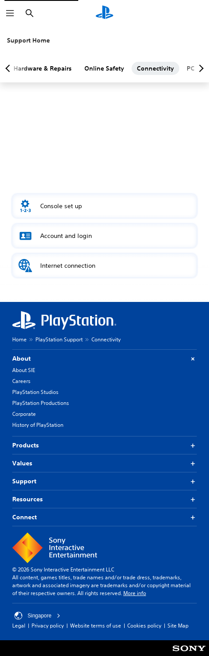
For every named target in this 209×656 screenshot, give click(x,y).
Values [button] (104, 463)
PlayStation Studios (35, 392)
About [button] (104, 358)
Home (19, 339)
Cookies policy (144, 625)
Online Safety (104, 68)
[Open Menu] (10, 13)
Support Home (28, 40)
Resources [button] (104, 499)
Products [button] (104, 445)
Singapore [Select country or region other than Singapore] (37, 616)
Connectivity (155, 68)
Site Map (177, 625)
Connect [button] (104, 517)
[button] (104, 206)
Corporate (24, 414)
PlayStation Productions (40, 403)
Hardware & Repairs (43, 68)
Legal (18, 625)
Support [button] (104, 481)
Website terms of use (95, 625)
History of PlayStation (37, 425)
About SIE (23, 370)
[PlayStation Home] (104, 13)
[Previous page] (9, 68)
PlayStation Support (59, 339)
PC (191, 68)
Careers (21, 381)
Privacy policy (47, 625)
